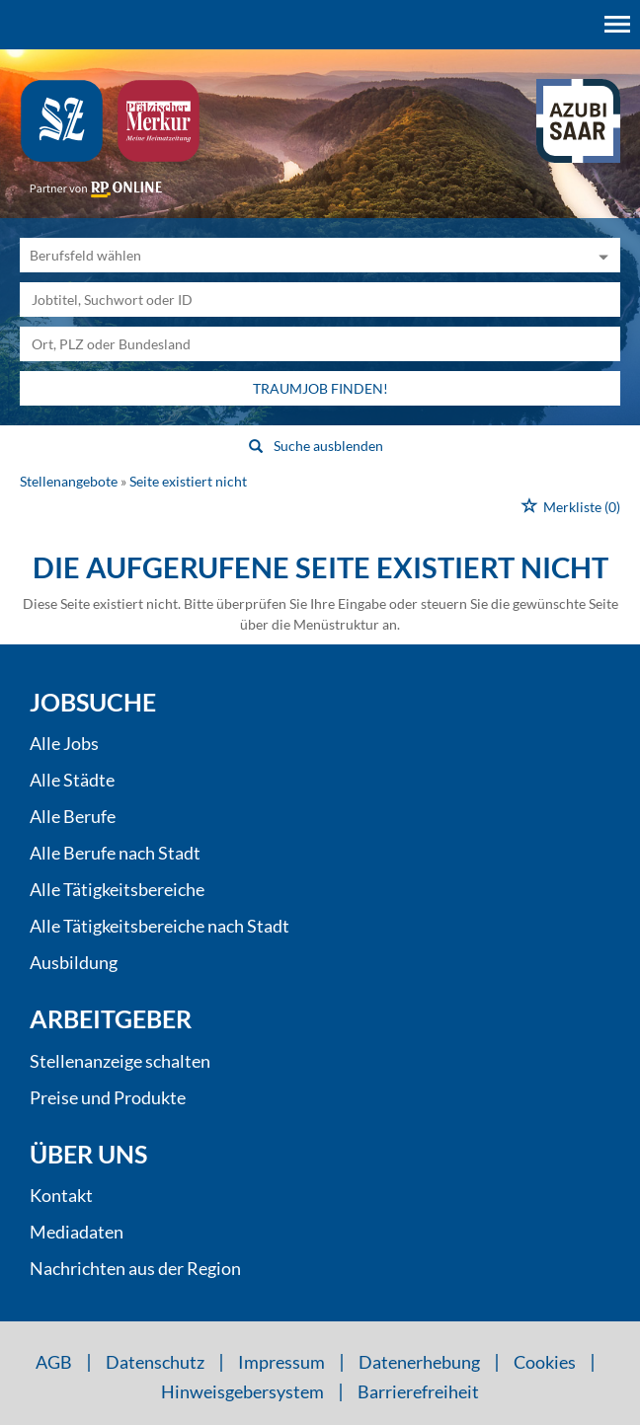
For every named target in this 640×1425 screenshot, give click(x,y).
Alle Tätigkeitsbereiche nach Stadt (159, 926)
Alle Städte (72, 779)
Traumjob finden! (320, 388)
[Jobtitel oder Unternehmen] (320, 299)
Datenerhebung (419, 1362)
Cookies (545, 1362)
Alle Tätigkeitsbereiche (117, 889)
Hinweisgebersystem (242, 1391)
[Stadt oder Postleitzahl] (320, 344)
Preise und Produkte (108, 1097)
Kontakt (61, 1195)
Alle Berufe (73, 816)
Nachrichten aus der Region (135, 1268)
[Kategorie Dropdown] (600, 255)
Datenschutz (155, 1362)
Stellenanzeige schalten (120, 1061)
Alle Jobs (64, 743)
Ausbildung (74, 962)
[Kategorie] (300, 255)
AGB (54, 1362)
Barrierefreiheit (418, 1391)
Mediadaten (76, 1231)
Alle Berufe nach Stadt (115, 852)
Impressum (281, 1362)
